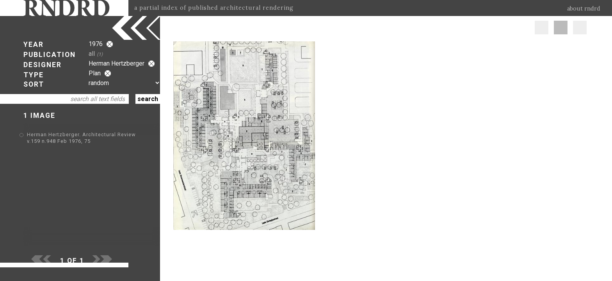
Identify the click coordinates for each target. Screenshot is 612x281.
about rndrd (583, 8)
